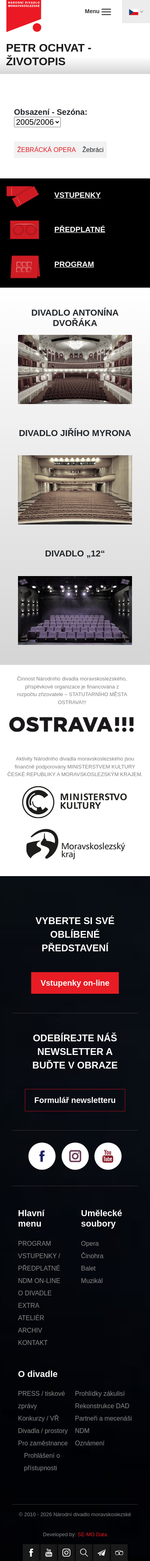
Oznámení (90, 1443)
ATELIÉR (31, 1318)
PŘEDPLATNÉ (79, 229)
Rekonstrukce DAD (102, 1406)
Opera (90, 1243)
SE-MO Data (92, 1534)
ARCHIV (30, 1330)
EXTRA (28, 1305)
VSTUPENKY (77, 195)
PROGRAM (74, 264)
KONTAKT (33, 1342)
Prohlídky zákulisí (100, 1393)
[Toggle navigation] (136, 11)
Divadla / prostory (43, 1430)
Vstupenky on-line (74, 983)
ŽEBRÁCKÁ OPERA (46, 149)
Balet (88, 1268)
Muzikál (92, 1280)
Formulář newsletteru (75, 1100)
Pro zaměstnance (43, 1443)
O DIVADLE (35, 1293)
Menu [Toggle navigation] (98, 11)
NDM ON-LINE (39, 1280)
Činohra (92, 1256)
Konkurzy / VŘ (38, 1418)
